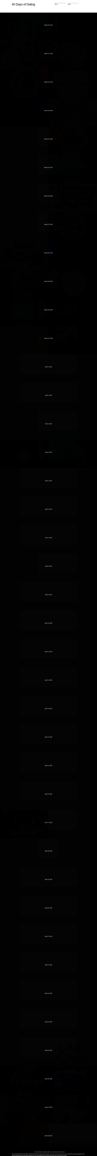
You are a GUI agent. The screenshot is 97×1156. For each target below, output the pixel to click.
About (56, 4)
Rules (69, 4)
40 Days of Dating (23, 4)
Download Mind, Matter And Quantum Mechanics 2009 (23, 1151)
